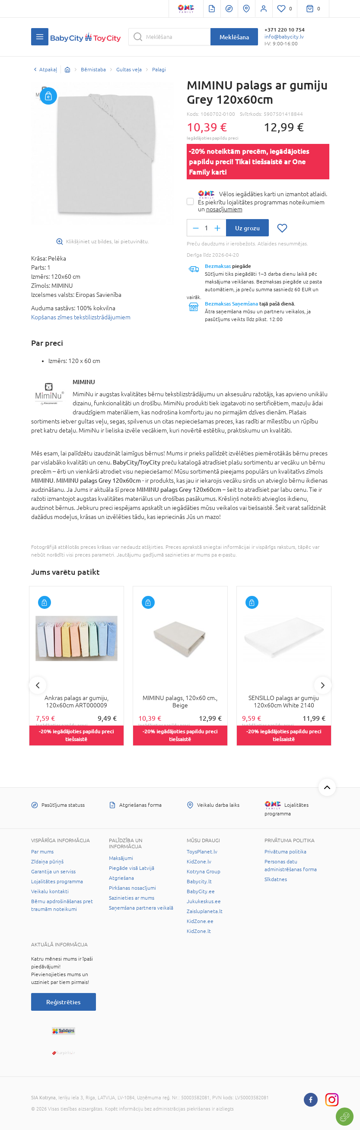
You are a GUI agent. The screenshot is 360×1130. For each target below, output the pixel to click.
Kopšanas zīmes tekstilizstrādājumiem (81, 317)
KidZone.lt (199, 931)
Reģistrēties (63, 1002)
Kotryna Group (203, 872)
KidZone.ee (200, 921)
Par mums (42, 852)
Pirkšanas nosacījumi (132, 888)
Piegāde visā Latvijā (131, 868)
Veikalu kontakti (50, 891)
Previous (37, 685)
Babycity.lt (199, 882)
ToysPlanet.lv (202, 852)
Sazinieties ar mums (131, 898)
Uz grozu (247, 228)
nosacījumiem (224, 209)
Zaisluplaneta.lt (205, 911)
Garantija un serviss (53, 872)
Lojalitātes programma (57, 882)
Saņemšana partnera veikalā (141, 908)
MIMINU (84, 381)
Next (322, 685)
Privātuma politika (285, 852)
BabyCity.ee (201, 891)
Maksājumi (121, 858)
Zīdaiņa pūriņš (47, 862)
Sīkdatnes (275, 879)
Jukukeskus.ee (204, 901)
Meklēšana (234, 37)
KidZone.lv (199, 862)
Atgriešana (121, 878)
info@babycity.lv (284, 37)
